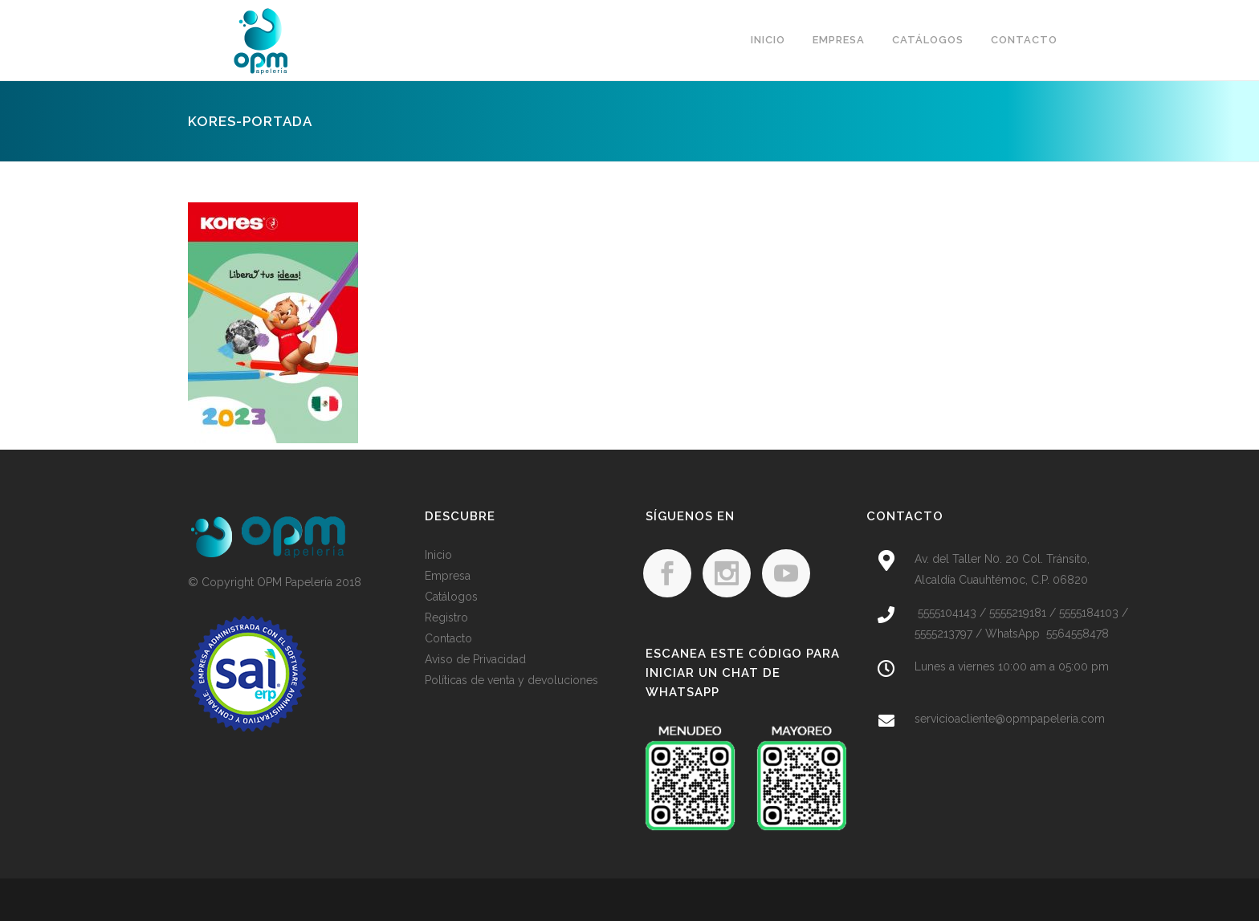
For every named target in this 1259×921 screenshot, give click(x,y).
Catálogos (451, 596)
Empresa (448, 575)
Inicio (438, 554)
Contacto (448, 638)
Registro (446, 617)
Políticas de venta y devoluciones (511, 680)
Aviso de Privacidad (475, 659)
